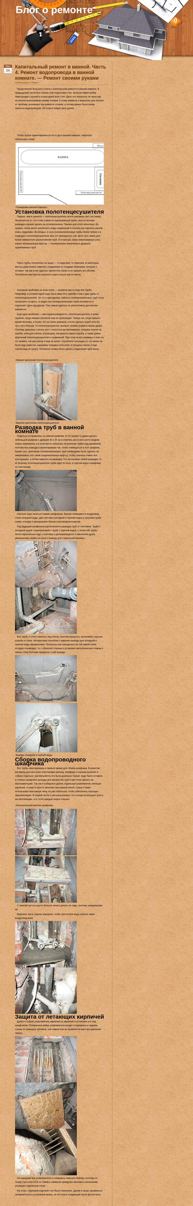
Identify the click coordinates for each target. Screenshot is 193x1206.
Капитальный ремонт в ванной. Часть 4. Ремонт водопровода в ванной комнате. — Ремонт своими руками (60, 72)
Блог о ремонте (54, 9)
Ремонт (35, 82)
